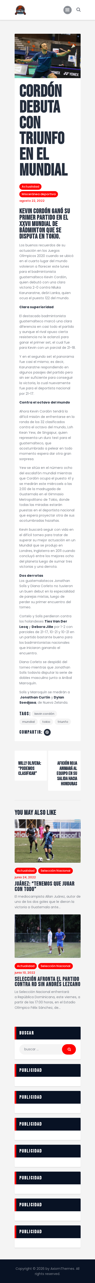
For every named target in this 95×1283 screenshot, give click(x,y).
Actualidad (30, 186)
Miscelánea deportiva (39, 194)
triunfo (63, 721)
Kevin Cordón (44, 713)
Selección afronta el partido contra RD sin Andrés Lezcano (47, 982)
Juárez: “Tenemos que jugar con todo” (44, 886)
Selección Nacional (55, 870)
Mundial (28, 721)
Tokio (46, 721)
